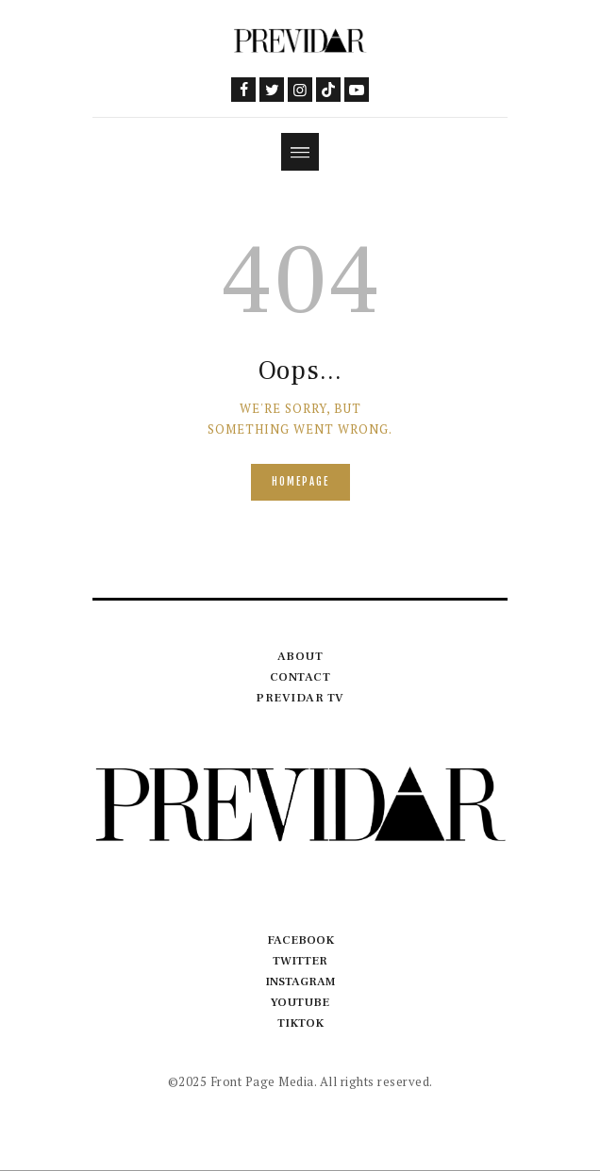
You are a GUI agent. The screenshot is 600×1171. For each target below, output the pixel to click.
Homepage (300, 481)
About (300, 656)
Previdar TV (300, 697)
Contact (300, 676)
